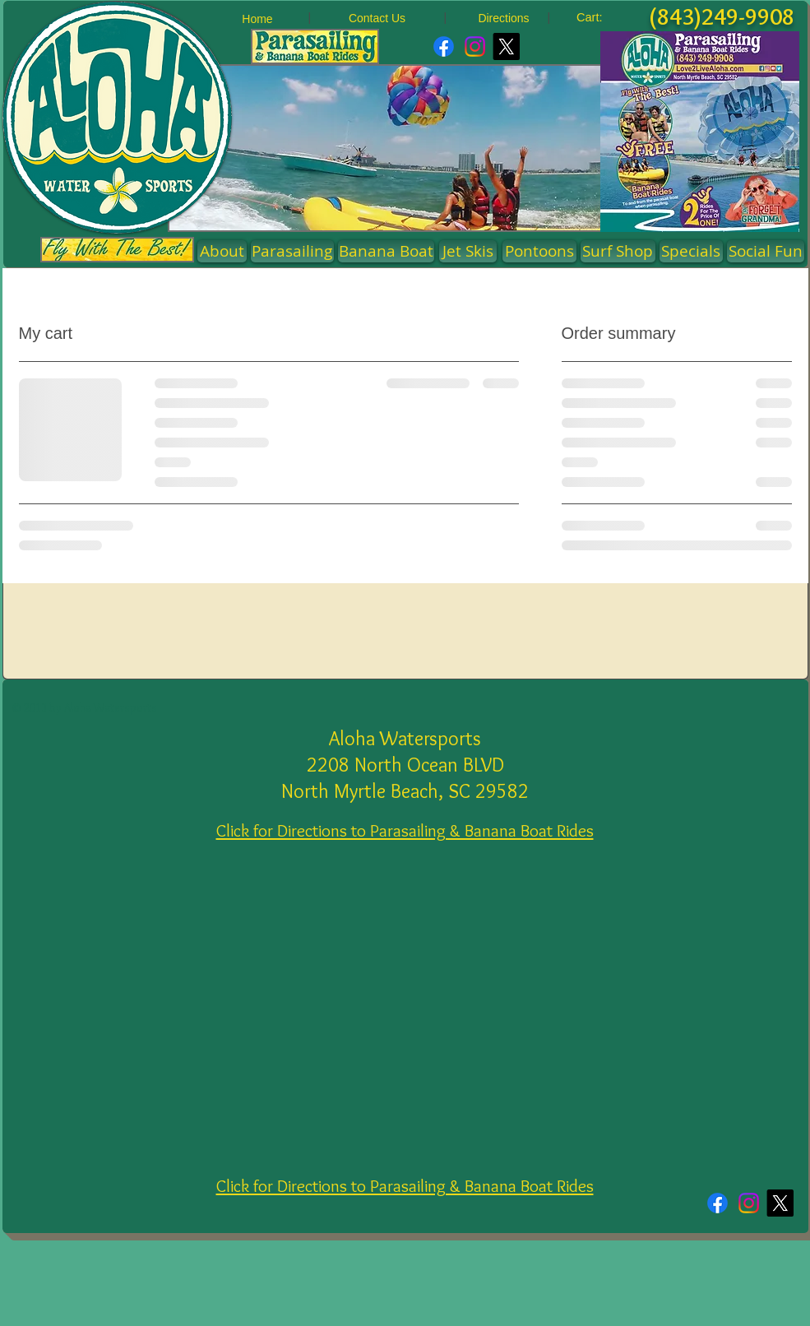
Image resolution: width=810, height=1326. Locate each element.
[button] (539, 251)
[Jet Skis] (468, 251)
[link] (599, 18)
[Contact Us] (377, 18)
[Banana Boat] (386, 251)
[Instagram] (474, 46)
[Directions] (504, 18)
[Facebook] (443, 46)
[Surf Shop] (618, 251)
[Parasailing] (292, 251)
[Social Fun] (765, 251)
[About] (222, 251)
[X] (506, 46)
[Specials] (691, 251)
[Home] (258, 19)
